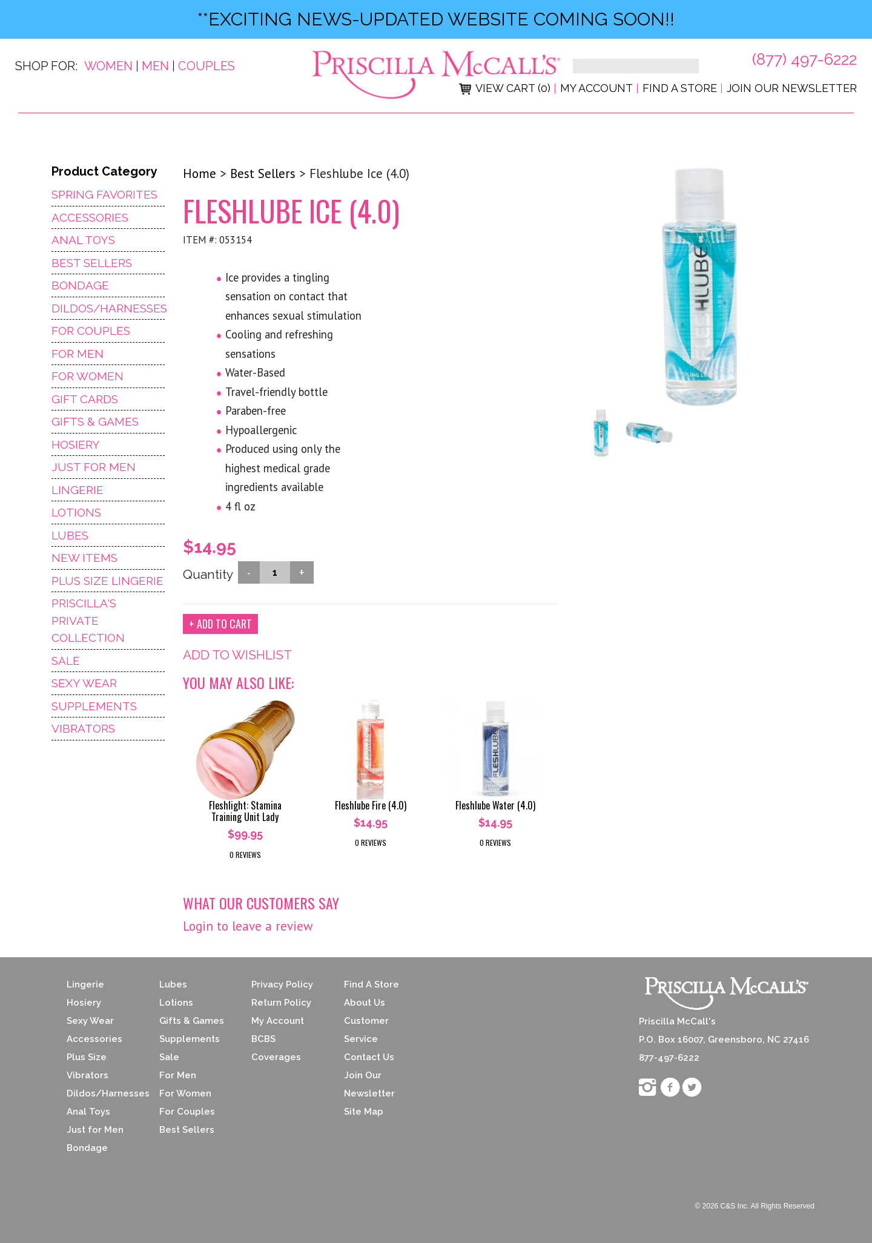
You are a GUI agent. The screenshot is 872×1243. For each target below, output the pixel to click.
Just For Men (93, 466)
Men (155, 66)
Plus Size (87, 1057)
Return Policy (281, 1002)
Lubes (69, 535)
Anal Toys (83, 239)
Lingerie (77, 489)
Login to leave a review (247, 926)
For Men (77, 353)
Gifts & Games (95, 421)
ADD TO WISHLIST (237, 654)
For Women (87, 376)
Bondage (80, 285)
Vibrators (83, 728)
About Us (364, 1002)
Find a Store (679, 88)
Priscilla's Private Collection (88, 620)
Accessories (89, 217)
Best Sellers (91, 262)
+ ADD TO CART (220, 623)
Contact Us (369, 1057)
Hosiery (75, 444)
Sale (65, 660)
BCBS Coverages (276, 1048)
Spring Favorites (104, 194)
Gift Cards (84, 399)
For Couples (90, 330)
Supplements (94, 706)
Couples (206, 66)
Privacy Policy (282, 984)
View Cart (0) (504, 88)
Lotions (76, 512)
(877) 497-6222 (804, 59)
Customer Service (366, 1029)
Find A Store (371, 984)
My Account (596, 88)
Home (199, 173)
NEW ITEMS (84, 557)
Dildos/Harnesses (108, 308)
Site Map (363, 1111)
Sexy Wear (84, 683)
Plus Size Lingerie (107, 580)
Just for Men (95, 1129)
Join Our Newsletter (792, 88)
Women (108, 66)
